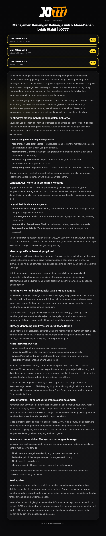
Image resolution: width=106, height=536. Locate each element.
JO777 (61, 422)
